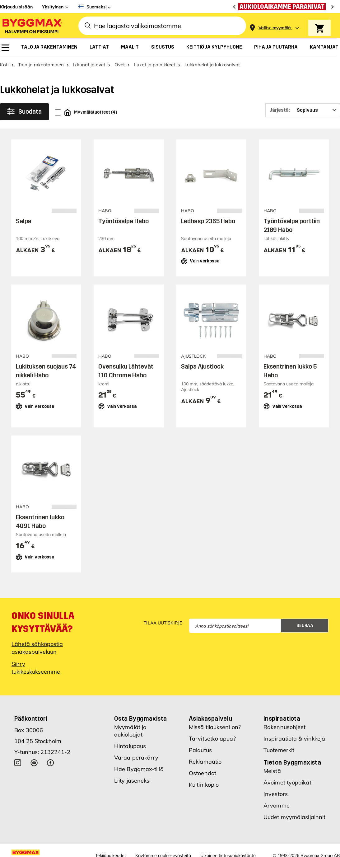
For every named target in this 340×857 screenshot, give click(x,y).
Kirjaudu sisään (16, 7)
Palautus (200, 750)
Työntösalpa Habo (123, 221)
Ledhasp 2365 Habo (208, 221)
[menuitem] (5, 48)
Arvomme (276, 805)
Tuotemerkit (278, 750)
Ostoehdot (202, 773)
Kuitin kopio (204, 784)
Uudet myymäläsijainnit (294, 817)
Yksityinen (52, 7)
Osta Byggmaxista (140, 718)
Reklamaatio (205, 761)
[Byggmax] (31, 25)
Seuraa (304, 625)
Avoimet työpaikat (287, 782)
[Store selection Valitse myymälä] (275, 27)
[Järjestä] (302, 110)
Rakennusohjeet (284, 727)
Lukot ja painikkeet (154, 65)
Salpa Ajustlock (202, 366)
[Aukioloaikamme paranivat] (283, 6)
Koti (4, 65)
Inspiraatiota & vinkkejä (294, 738)
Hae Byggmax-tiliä (139, 769)
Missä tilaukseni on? (215, 727)
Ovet (119, 65)
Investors (275, 794)
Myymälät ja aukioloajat (130, 730)
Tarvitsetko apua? (212, 738)
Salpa (23, 221)
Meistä (272, 771)
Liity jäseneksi (132, 780)
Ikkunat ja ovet (89, 65)
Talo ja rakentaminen (41, 65)
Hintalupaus (130, 746)
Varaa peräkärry (136, 757)
